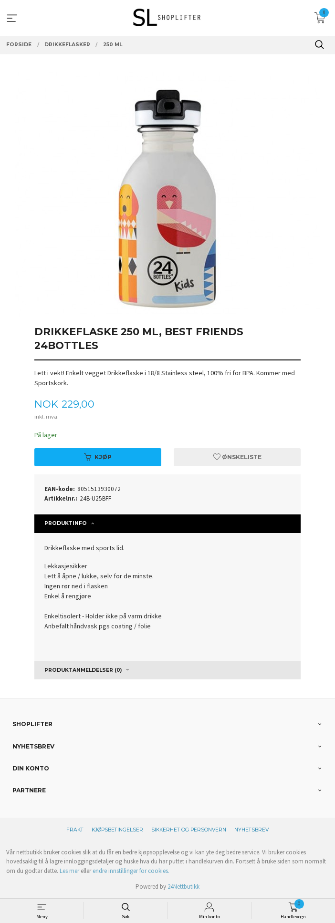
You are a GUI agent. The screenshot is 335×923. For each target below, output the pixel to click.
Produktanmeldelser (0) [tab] (83, 670)
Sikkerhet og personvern (188, 830)
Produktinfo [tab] (65, 523)
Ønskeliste (237, 457)
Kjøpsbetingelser (117, 830)
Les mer (69, 871)
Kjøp (98, 457)
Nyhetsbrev (251, 830)
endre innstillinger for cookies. (131, 871)
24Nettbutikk (183, 886)
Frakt (75, 830)
